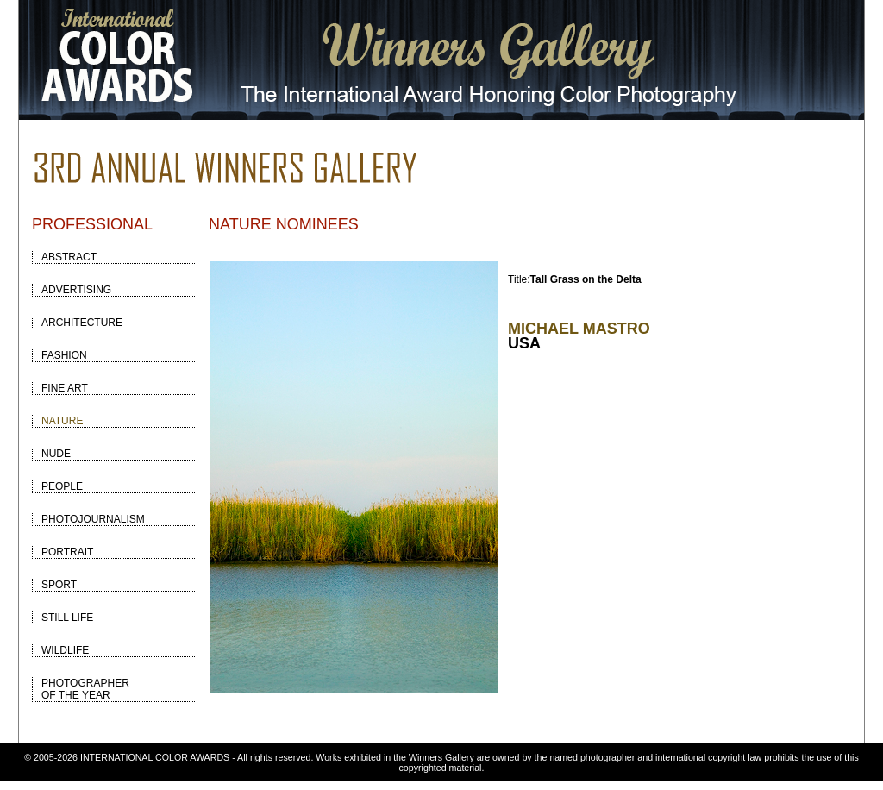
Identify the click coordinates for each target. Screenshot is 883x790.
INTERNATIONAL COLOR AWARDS (154, 757)
